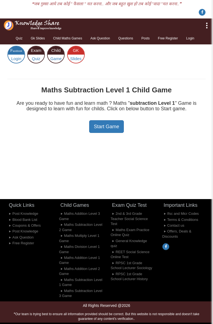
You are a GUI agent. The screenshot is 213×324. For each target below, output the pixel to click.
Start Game (106, 126)
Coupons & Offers (26, 225)
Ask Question (100, 38)
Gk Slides (38, 38)
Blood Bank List (24, 220)
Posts (145, 38)
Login (190, 38)
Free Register (168, 38)
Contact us (175, 225)
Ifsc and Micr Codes (183, 213)
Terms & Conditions (182, 220)
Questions (125, 38)
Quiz (19, 38)
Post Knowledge (25, 213)
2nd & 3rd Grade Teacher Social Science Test (129, 218)
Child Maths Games (67, 38)
